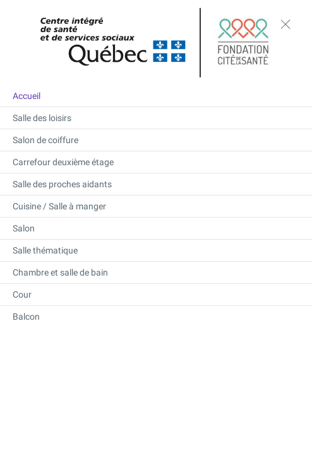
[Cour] (156, 294)
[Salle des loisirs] (156, 118)
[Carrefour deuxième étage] (156, 162)
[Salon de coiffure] (156, 140)
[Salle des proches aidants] (156, 184)
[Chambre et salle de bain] (156, 272)
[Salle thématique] (156, 250)
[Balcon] (156, 316)
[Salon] (156, 228)
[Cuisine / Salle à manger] (156, 206)
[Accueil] (156, 96)
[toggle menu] (285, 24)
